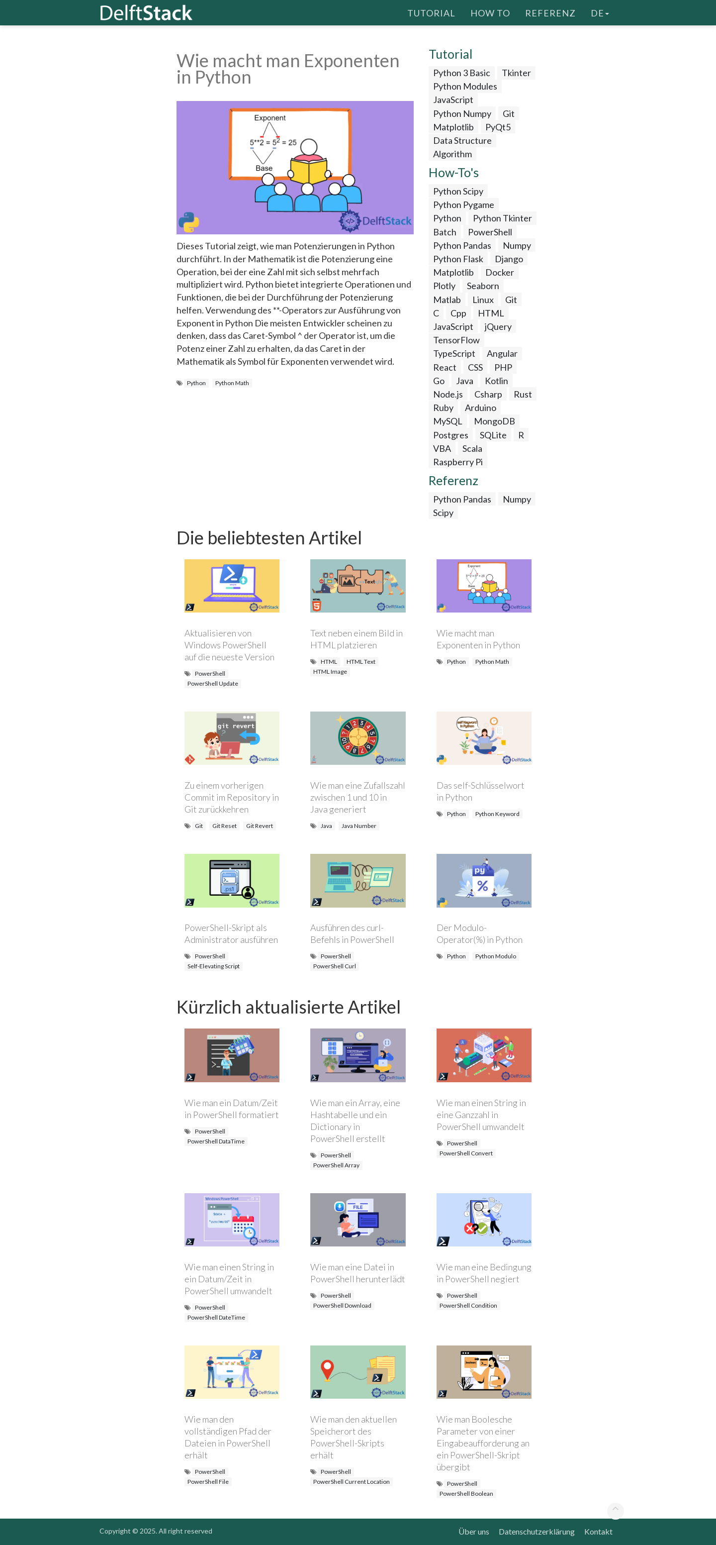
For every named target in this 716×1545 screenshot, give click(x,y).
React (444, 367)
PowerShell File (208, 1481)
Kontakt (598, 1531)
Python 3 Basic (461, 72)
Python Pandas (462, 245)
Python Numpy (462, 113)
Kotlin (496, 380)
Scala (472, 448)
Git (509, 113)
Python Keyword (497, 814)
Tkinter (516, 72)
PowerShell (490, 231)
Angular (502, 353)
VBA (442, 448)
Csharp (488, 394)
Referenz (550, 12)
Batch (444, 231)
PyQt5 (498, 126)
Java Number (359, 825)
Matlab (447, 299)
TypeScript (454, 353)
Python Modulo (495, 956)
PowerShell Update (212, 683)
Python (196, 383)
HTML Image (330, 671)
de (600, 12)
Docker (499, 272)
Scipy (443, 512)
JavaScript (453, 99)
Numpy (517, 245)
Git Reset (224, 825)
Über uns (473, 1531)
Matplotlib (453, 126)
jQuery (498, 326)
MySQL (447, 420)
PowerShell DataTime (216, 1141)
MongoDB (494, 420)
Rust (523, 394)
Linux (483, 299)
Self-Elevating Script (213, 966)
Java (464, 380)
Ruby (443, 407)
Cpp (458, 313)
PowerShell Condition (468, 1305)
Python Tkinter (502, 217)
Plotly (444, 285)
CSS (475, 367)
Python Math (232, 383)
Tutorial (431, 12)
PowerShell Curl (334, 966)
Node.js (448, 394)
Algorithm (452, 153)
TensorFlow (456, 339)
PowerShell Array (336, 1165)
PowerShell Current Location (351, 1481)
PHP (503, 367)
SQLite (493, 434)
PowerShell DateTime (216, 1317)
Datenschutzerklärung (537, 1531)
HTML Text (361, 661)
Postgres (450, 434)
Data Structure (462, 140)
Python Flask (458, 258)
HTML (491, 313)
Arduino (480, 407)
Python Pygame (463, 204)
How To (490, 12)
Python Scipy (458, 191)
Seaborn (483, 285)
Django (509, 258)
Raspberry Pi (458, 461)
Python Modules (465, 86)
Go (439, 380)
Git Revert (259, 825)
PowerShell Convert (466, 1153)
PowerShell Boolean (466, 1493)
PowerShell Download (342, 1305)
